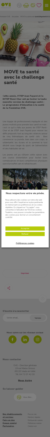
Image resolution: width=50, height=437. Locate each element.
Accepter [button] (25, 228)
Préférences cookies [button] (25, 243)
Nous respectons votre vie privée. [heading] (25, 193)
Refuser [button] (25, 234)
